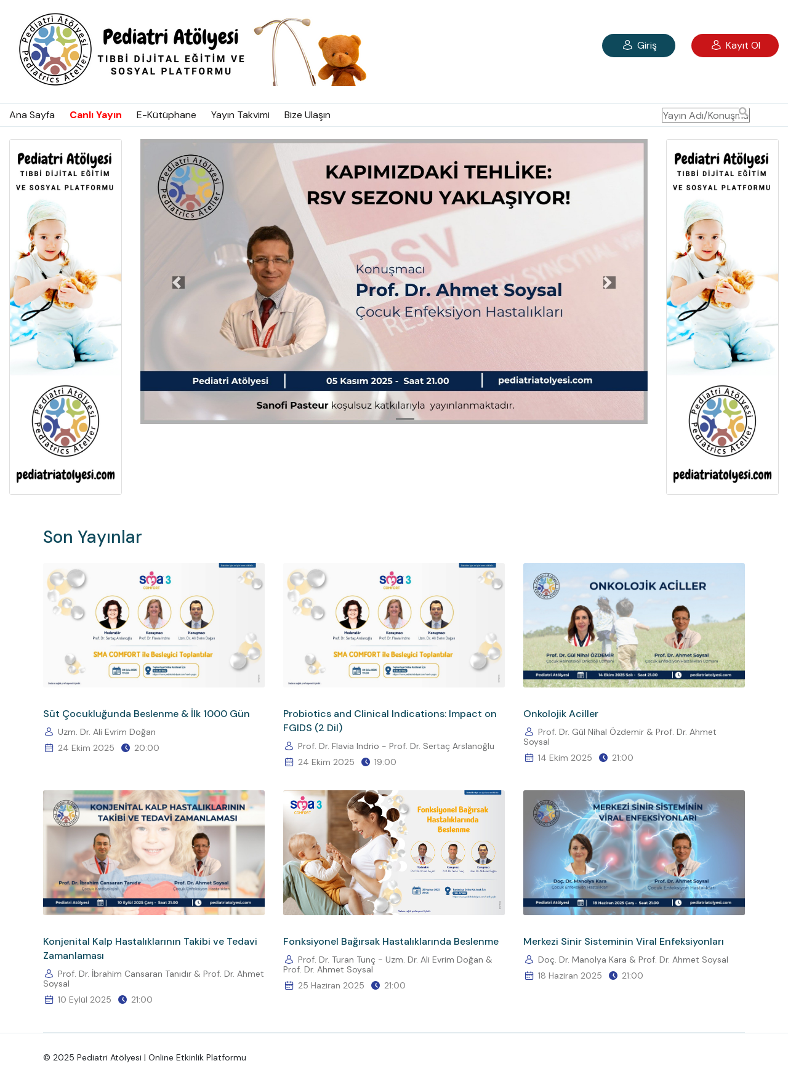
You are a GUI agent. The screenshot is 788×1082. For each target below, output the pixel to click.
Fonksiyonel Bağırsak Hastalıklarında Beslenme (391, 941)
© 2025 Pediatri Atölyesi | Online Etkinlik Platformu (144, 1057)
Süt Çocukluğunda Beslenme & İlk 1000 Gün (146, 713)
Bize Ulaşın (307, 114)
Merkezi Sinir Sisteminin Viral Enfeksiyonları (623, 941)
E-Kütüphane (166, 114)
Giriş (638, 45)
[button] (178, 282)
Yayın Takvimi (240, 114)
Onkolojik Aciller (560, 713)
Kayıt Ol (735, 45)
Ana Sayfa (32, 114)
